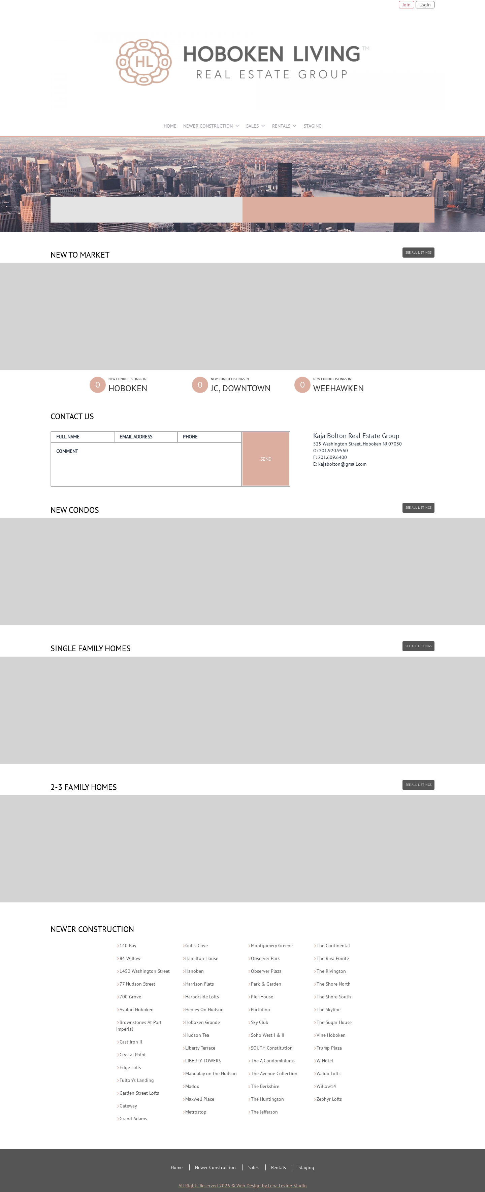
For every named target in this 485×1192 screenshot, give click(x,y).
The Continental (333, 945)
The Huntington (267, 1099)
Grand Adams (133, 1119)
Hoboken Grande (202, 1022)
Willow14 (326, 1086)
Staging (306, 1167)
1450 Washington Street (145, 971)
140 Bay (128, 945)
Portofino (260, 1009)
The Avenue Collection (274, 1073)
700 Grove (130, 997)
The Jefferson (264, 1112)
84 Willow (130, 958)
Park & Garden (266, 984)
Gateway (128, 1106)
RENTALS (281, 126)
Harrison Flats (199, 984)
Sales (253, 1167)
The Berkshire (265, 1086)
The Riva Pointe (333, 958)
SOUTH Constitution (272, 1048)
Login (425, 5)
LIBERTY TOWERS (203, 1061)
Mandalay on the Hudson (211, 1073)
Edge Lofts (130, 1067)
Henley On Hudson (204, 1009)
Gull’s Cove (196, 945)
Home (177, 1167)
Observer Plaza (266, 971)
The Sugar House (334, 1022)
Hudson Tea (197, 1035)
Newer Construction (215, 1167)
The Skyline (329, 1009)
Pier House (262, 997)
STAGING (313, 126)
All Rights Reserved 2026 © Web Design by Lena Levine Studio (243, 1186)
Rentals (278, 1167)
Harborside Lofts (202, 997)
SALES (252, 126)
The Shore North (334, 984)
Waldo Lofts (329, 1073)
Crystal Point (133, 1055)
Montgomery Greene (272, 945)
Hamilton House (201, 958)
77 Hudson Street (137, 984)
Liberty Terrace (200, 1048)
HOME (170, 126)
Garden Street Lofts (139, 1093)
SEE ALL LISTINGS (418, 252)
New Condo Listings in (145, 385)
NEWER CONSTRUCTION (208, 126)
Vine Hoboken (331, 1035)
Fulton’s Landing (137, 1080)
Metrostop (195, 1112)
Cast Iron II (131, 1042)
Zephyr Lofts (329, 1099)
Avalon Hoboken (137, 1009)
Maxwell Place (199, 1099)
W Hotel (325, 1061)
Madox (192, 1086)
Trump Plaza (329, 1048)
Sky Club (259, 1022)
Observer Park (265, 958)
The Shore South (334, 997)
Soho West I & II (267, 1035)
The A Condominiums (273, 1061)
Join (406, 5)
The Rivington (331, 971)
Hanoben (194, 971)
